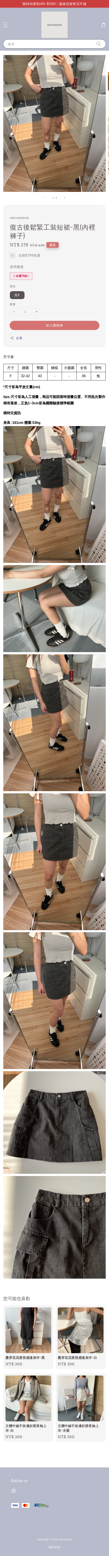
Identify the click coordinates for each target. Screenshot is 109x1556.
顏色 (13, 286)
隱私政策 (55, 1547)
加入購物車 (54, 325)
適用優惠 (16, 266)
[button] (5, 25)
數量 (13, 304)
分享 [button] (16, 338)
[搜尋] (99, 43)
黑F (17, 295)
